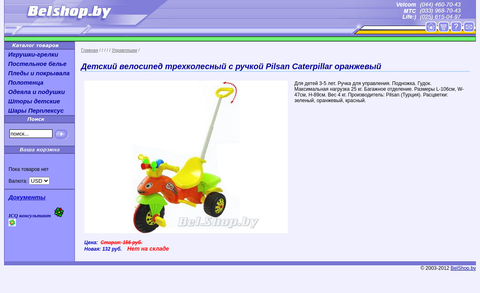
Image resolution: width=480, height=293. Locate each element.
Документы (27, 197)
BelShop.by (463, 268)
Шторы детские (34, 101)
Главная (89, 50)
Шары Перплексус (36, 110)
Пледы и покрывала (39, 73)
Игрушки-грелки (33, 54)
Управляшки (124, 50)
